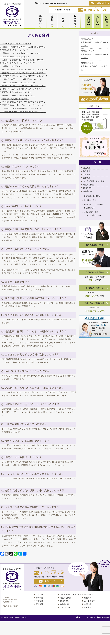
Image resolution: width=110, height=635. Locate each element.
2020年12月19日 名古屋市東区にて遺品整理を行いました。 (94, 54)
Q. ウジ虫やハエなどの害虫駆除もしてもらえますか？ (22, 108)
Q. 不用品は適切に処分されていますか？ (16, 92)
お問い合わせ (89, 604)
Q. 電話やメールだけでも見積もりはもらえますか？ (21, 53)
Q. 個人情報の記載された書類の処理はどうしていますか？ (23, 69)
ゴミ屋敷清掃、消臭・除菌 (94, 181)
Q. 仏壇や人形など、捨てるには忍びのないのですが (21, 89)
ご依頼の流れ (65, 607)
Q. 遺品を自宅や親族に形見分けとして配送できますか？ (22, 86)
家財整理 (86, 178)
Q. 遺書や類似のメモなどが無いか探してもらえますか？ (22, 73)
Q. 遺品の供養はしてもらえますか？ (14, 57)
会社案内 (87, 607)
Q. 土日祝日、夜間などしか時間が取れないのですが (21, 79)
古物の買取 (87, 188)
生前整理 (86, 174)
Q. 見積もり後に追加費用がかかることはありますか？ (22, 60)
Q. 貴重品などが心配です (10, 66)
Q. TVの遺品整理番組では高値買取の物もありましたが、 (23, 112)
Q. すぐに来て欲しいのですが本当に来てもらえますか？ (22, 102)
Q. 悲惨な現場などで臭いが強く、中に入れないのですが (22, 105)
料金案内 (87, 598)
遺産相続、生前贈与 (92, 196)
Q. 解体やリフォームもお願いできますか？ (17, 95)
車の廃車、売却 (90, 200)
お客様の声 (87, 191)
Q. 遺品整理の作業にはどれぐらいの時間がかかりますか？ (23, 76)
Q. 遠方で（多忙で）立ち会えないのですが (17, 63)
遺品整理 (86, 168)
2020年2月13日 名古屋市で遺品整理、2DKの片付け (94, 66)
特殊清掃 (86, 171)
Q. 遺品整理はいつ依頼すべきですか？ (15, 44)
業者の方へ (88, 594)
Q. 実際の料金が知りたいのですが (14, 50)
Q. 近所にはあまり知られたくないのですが (17, 83)
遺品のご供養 (88, 185)
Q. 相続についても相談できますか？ (14, 99)
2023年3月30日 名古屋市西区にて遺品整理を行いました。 (94, 42)
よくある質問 (89, 601)
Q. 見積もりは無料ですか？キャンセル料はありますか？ (22, 47)
